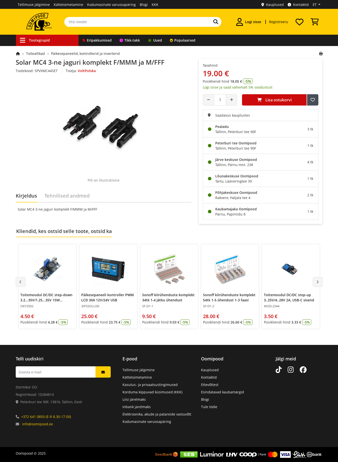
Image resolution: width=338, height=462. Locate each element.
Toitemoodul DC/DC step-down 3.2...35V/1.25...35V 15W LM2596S (46, 300)
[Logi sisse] (248, 22)
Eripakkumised (97, 40)
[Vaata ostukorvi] (314, 22)
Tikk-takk (130, 40)
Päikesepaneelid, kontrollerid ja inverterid (85, 53)
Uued (155, 40)
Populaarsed (182, 40)
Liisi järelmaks (134, 399)
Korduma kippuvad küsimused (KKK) (152, 392)
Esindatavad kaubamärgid (222, 392)
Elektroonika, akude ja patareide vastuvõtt (156, 414)
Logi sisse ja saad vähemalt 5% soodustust (237, 87)
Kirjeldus (26, 195)
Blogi (144, 4)
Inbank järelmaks (136, 406)
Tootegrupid (35, 40)
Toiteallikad (35, 53)
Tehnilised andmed (67, 195)
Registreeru (278, 21)
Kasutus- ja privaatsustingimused (150, 384)
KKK (155, 4)
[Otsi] (215, 22)
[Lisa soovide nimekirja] (312, 100)
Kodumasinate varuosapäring (111, 4)
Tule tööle (209, 406)
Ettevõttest (209, 384)
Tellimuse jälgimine (34, 4)
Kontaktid (298, 4)
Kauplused (272, 4)
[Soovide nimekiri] (299, 22)
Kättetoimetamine (68, 4)
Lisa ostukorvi (274, 100)
